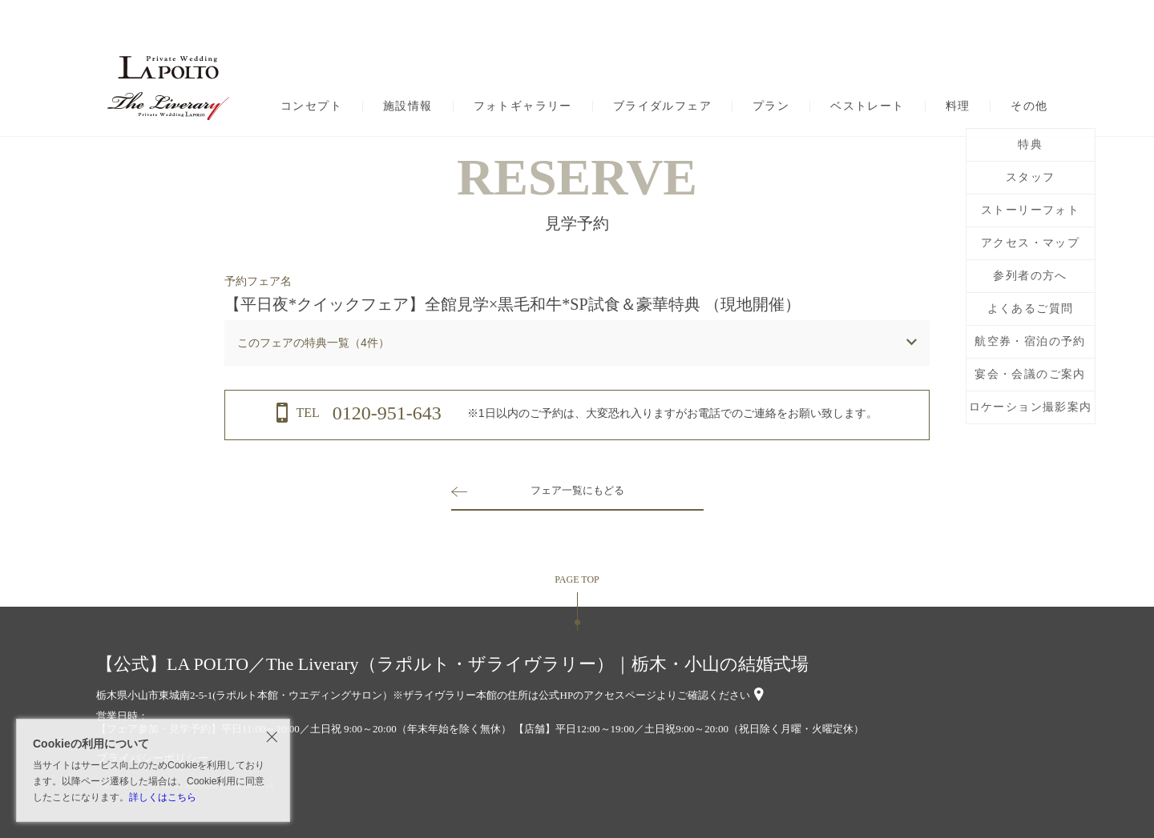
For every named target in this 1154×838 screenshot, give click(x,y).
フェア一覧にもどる (577, 490)
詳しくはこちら (162, 797)
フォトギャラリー (523, 106)
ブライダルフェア (662, 106)
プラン (771, 106)
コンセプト (311, 106)
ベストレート (867, 106)
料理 (958, 106)
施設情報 (408, 106)
